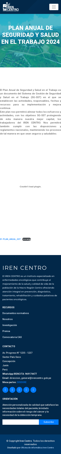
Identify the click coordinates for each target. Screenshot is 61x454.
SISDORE (22, 382)
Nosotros (7, 319)
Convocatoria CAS (12, 337)
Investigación (9, 325)
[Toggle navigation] (53, 7)
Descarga (26, 239)
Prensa (6, 331)
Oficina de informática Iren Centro (37, 447)
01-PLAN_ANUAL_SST (10, 239)
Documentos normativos (15, 313)
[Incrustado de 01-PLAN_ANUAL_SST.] (30, 186)
